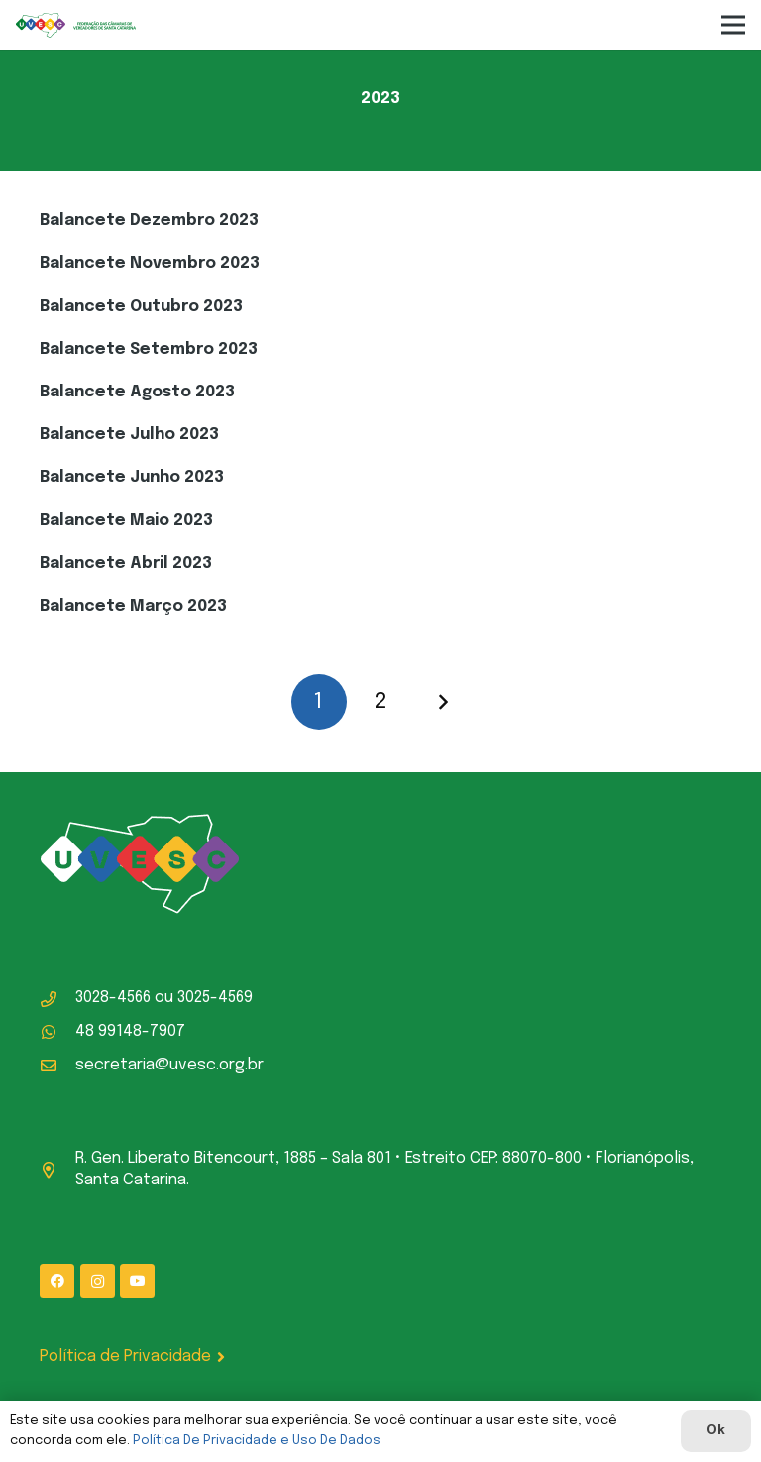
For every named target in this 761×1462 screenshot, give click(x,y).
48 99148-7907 (130, 1031)
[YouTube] (137, 1281)
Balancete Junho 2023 (132, 477)
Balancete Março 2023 (133, 606)
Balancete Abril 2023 (126, 563)
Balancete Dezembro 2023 (149, 220)
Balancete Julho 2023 (129, 434)
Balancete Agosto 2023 (137, 392)
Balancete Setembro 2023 (149, 349)
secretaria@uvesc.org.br (169, 1065)
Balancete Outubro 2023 (141, 306)
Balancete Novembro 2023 (150, 263)
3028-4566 (113, 997)
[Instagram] (97, 1281)
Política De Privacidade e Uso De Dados (256, 1440)
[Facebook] (57, 1281)
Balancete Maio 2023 (126, 520)
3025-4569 (215, 997)
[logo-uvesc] (76, 25)
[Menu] (733, 25)
